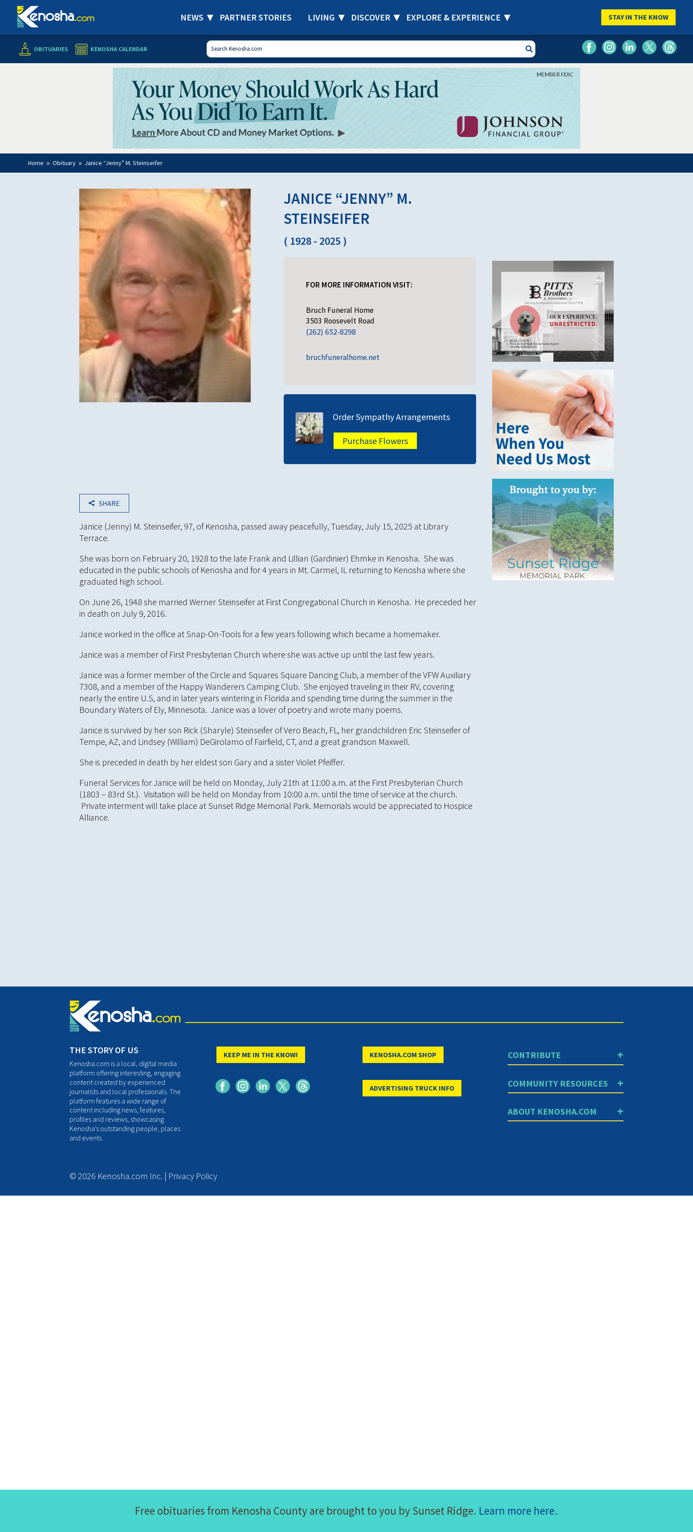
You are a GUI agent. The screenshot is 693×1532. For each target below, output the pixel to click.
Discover (370, 17)
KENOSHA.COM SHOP (403, 1054)
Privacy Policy (192, 1175)
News (192, 17)
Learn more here (516, 1511)
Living (321, 17)
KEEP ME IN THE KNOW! (261, 1054)
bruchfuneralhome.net (342, 357)
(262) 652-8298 (331, 332)
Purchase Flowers (375, 440)
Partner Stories (256, 17)
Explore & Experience (453, 17)
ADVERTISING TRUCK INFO (412, 1087)
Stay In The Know (638, 16)
